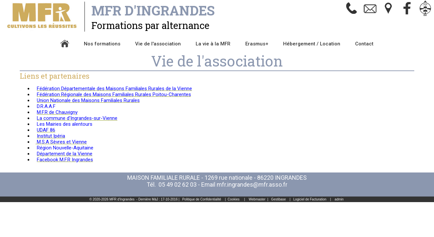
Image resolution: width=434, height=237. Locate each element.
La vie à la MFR (213, 44)
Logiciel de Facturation (309, 199)
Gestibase (278, 199)
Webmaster (257, 199)
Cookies (233, 199)
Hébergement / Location (311, 44)
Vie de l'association (158, 44)
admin (339, 199)
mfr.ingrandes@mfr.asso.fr (252, 184)
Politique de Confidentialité (201, 199)
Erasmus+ (256, 44)
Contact (364, 44)
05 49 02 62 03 (177, 184)
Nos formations (102, 44)
